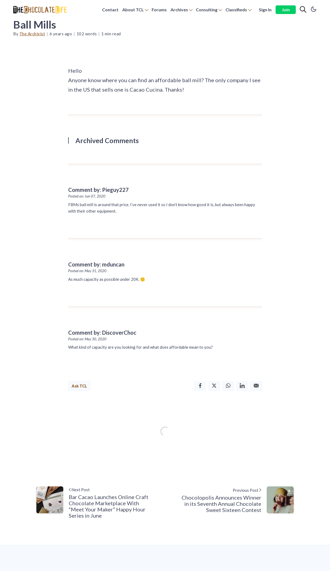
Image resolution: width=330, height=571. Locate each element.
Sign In (265, 9)
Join (286, 9)
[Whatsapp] (228, 386)
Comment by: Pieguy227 (98, 189)
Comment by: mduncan (96, 264)
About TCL (133, 9)
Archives (179, 9)
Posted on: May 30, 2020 (87, 339)
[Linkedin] (242, 386)
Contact (110, 9)
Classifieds (236, 9)
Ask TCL (79, 385)
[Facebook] (200, 386)
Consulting (206, 9)
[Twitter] (214, 386)
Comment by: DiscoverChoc (102, 332)
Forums (159, 9)
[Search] (303, 9)
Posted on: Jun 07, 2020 (86, 196)
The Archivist (32, 33)
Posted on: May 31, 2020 (87, 271)
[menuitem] (110, 10)
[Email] (256, 386)
